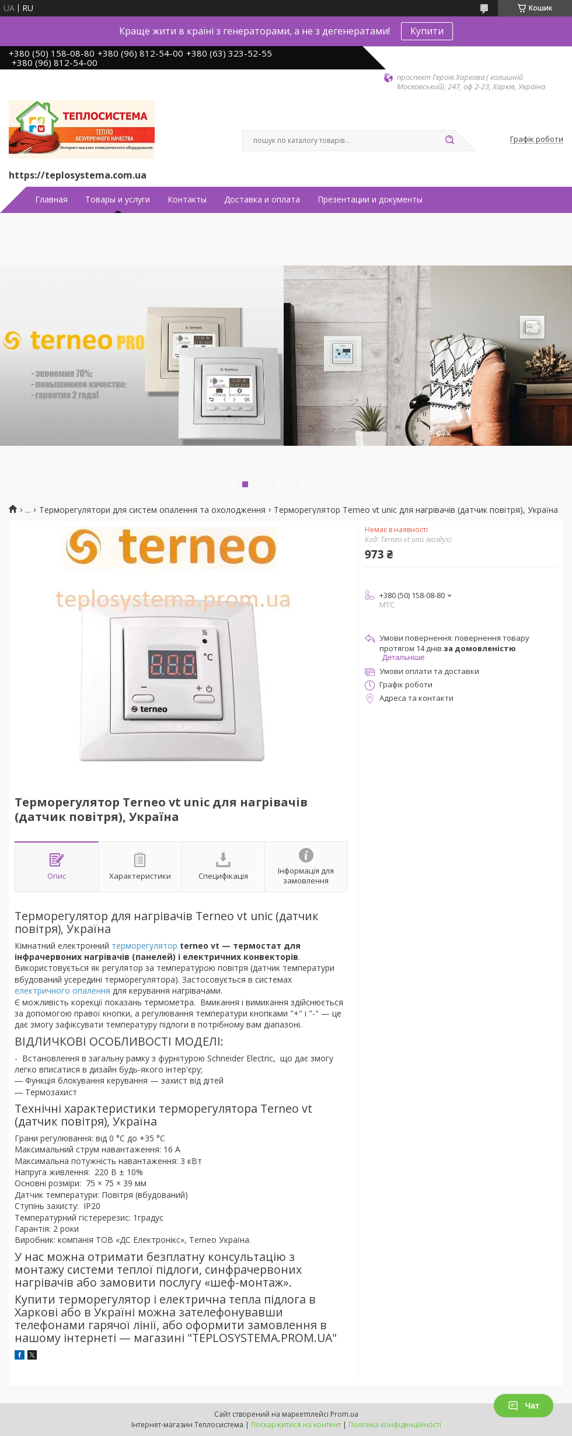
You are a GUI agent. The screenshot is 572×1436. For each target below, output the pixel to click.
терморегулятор (144, 945)
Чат (523, 1405)
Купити (427, 31)
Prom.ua (344, 1414)
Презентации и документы (370, 199)
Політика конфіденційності (394, 1425)
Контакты (187, 199)
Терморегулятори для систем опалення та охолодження (152, 510)
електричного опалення (62, 990)
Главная (51, 199)
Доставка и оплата (262, 199)
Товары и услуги (117, 199)
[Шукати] (449, 140)
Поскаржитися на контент (296, 1425)
